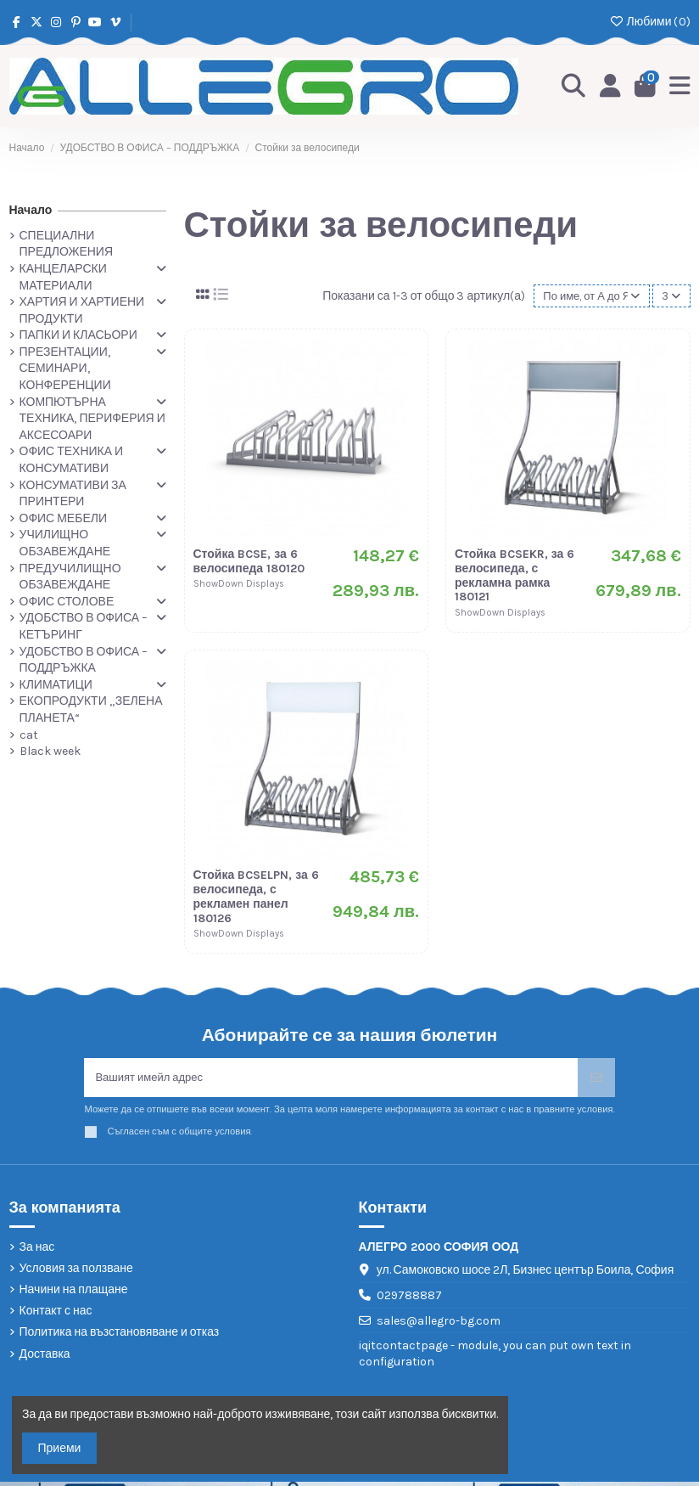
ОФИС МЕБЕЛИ (63, 518)
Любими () (649, 21)
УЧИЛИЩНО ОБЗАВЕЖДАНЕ (65, 543)
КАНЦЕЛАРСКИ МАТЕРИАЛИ (63, 277)
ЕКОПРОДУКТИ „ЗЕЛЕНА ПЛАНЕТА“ (91, 709)
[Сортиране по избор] (587, 296)
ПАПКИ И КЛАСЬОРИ (78, 335)
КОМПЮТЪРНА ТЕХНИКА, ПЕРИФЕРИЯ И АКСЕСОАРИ (92, 418)
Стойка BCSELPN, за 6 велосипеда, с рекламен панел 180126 (256, 898)
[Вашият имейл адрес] (331, 1080)
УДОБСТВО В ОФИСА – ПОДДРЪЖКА (84, 660)
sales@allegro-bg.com (438, 1325)
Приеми (59, 1448)
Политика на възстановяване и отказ (120, 1337)
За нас (37, 1251)
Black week (50, 751)
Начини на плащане (74, 1293)
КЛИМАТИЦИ (56, 685)
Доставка (45, 1358)
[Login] (608, 87)
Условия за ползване (76, 1272)
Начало (31, 210)
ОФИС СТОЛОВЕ (67, 601)
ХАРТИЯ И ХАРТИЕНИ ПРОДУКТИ (82, 310)
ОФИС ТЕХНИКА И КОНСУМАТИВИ (72, 460)
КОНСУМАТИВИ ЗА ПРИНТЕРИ (73, 493)
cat (29, 735)
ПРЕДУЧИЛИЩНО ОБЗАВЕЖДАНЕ (70, 577)
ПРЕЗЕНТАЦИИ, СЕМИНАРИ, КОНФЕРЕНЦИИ (65, 368)
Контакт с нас (56, 1316)
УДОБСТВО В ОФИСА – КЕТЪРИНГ (84, 626)
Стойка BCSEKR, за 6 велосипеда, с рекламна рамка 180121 (514, 577)
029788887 (409, 1299)
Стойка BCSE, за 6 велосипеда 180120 (249, 563)
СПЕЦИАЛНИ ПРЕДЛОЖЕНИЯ (67, 244)
